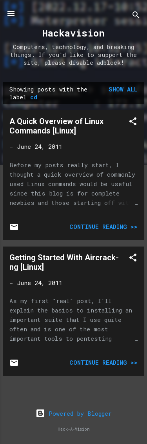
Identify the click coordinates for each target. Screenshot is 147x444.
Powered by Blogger (74, 413)
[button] (133, 122)
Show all (123, 89)
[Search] (136, 16)
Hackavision (73, 33)
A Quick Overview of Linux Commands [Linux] (56, 126)
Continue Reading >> (103, 226)
